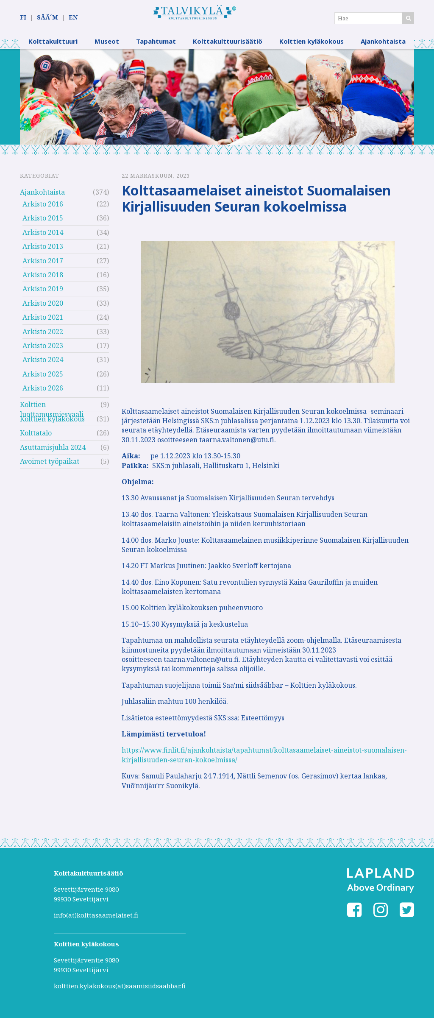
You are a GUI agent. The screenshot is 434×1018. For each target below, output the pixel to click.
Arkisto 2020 (42, 306)
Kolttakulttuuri (53, 44)
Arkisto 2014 (42, 235)
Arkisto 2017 (42, 263)
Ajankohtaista (383, 44)
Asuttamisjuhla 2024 (53, 450)
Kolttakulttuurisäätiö (227, 44)
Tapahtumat (156, 44)
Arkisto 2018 (42, 278)
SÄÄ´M (47, 18)
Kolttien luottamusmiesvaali (51, 409)
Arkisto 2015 (42, 221)
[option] (217, 100)
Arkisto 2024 (42, 363)
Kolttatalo (36, 436)
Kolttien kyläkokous (311, 44)
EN (73, 18)
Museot (107, 44)
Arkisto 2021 (42, 320)
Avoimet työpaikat (49, 464)
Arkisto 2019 (42, 292)
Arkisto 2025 (42, 377)
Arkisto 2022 (42, 334)
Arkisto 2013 (42, 249)
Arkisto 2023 (42, 349)
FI (23, 18)
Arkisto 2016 (42, 207)
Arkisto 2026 (42, 391)
